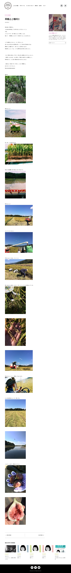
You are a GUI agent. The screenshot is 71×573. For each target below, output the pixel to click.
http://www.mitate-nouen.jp (10, 68)
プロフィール (22, 5)
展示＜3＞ (19, 557)
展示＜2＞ (31, 557)
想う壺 (36, 5)
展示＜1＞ (44, 557)
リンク (44, 5)
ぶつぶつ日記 (15, 5)
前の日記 (9, 535)
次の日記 (40, 535)
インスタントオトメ (30, 5)
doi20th (40, 5)
